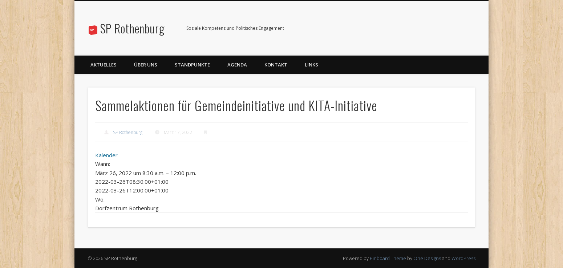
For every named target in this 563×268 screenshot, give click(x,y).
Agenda (237, 64)
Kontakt (275, 64)
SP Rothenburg (132, 28)
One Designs (427, 258)
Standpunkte (192, 64)
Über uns (145, 64)
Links (311, 64)
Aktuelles (103, 64)
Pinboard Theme (388, 258)
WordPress (463, 258)
